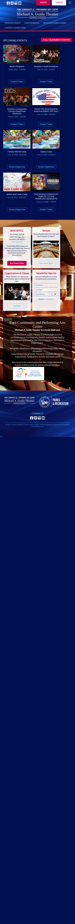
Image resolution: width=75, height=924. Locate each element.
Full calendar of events (56, 40)
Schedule (16, 306)
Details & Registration (17, 167)
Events (43, 2)
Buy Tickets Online (17, 263)
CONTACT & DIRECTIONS (15, 28)
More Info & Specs (46, 263)
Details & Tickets (17, 81)
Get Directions (16, 241)
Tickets (58, 2)
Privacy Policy (49, 299)
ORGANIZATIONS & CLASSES (54, 23)
